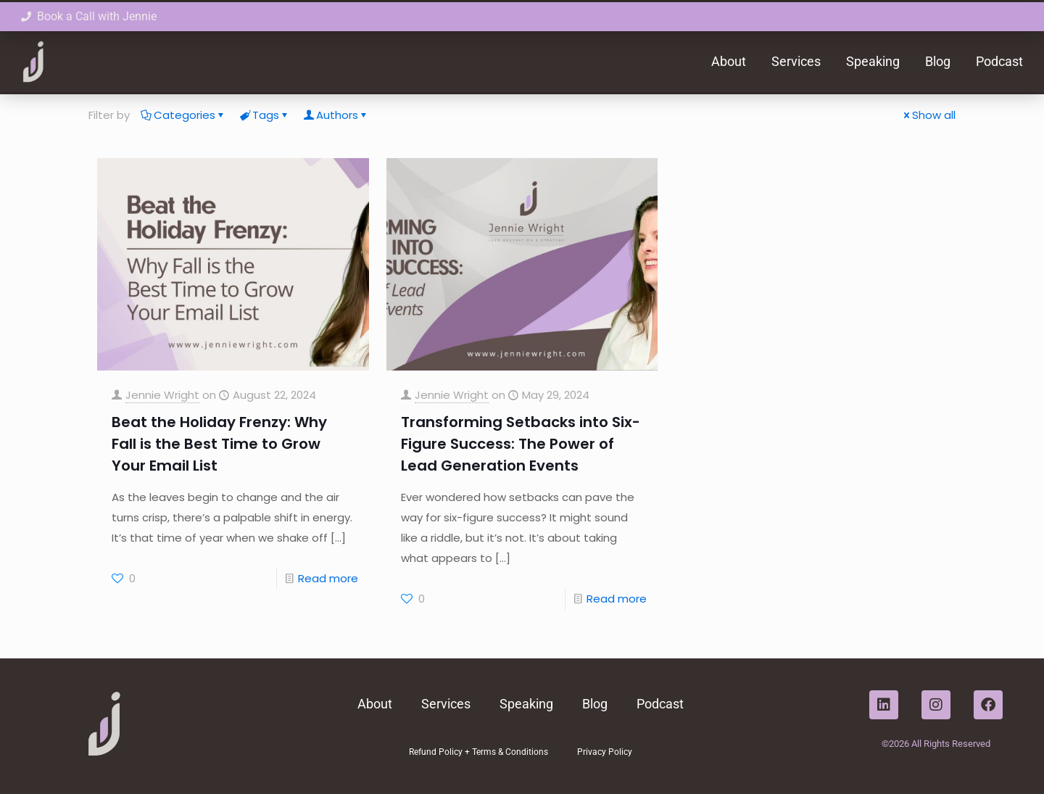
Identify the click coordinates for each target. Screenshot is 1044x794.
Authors (336, 115)
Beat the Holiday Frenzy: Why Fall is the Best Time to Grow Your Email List (219, 444)
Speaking (873, 61)
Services (796, 61)
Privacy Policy (604, 752)
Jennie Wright (162, 394)
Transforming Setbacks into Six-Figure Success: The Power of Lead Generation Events (520, 444)
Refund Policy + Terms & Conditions (478, 752)
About (728, 61)
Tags (264, 115)
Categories (183, 115)
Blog (937, 61)
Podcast (999, 61)
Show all (928, 115)
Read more (328, 578)
